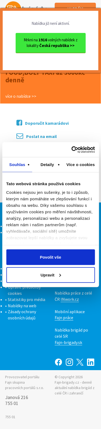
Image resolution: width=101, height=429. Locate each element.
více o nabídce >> (20, 96)
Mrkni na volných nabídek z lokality (51, 42)
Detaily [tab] (47, 164)
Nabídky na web (22, 305)
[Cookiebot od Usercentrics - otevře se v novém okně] (72, 149)
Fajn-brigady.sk (68, 342)
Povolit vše (50, 257)
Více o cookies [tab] (80, 164)
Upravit (50, 274)
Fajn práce (64, 317)
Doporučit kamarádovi (42, 122)
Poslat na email (36, 136)
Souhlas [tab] (17, 164)
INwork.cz (70, 299)
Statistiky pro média (26, 299)
